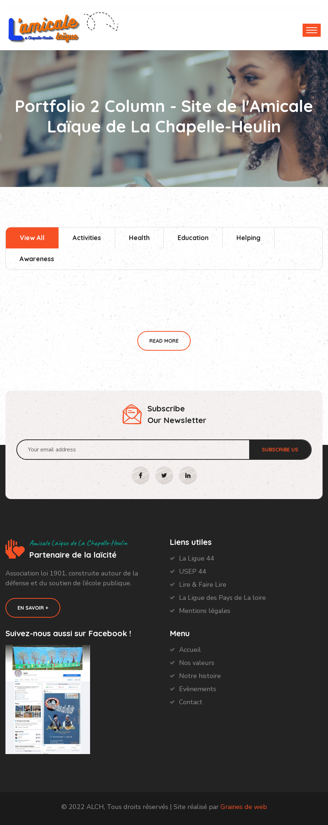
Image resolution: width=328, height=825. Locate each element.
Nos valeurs (196, 662)
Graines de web (243, 806)
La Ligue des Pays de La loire (222, 597)
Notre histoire (200, 675)
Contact (190, 702)
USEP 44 (192, 571)
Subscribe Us (280, 449)
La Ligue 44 (196, 558)
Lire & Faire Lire (202, 584)
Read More (164, 341)
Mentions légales (204, 610)
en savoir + (32, 608)
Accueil (190, 649)
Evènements (197, 689)
